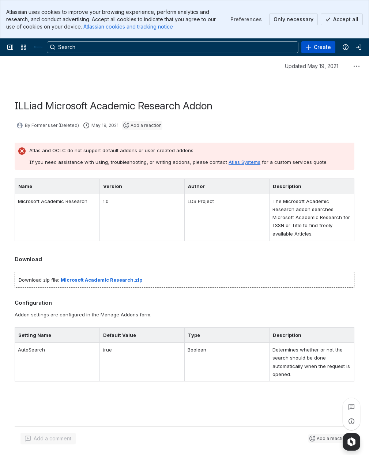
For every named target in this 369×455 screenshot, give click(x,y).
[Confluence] (38, 47)
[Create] (318, 47)
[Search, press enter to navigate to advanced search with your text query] (172, 47)
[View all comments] (351, 407)
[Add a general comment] (48, 438)
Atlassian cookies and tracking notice (128, 26)
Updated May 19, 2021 (311, 66)
